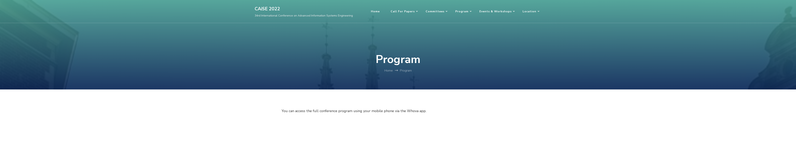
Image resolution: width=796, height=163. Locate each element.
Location (529, 11)
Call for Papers (403, 11)
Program (461, 11)
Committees (435, 11)
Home (375, 11)
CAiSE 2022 (267, 9)
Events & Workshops (495, 11)
